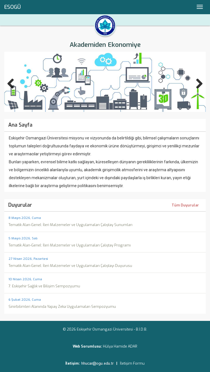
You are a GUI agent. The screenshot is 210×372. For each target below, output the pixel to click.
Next (196, 82)
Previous (13, 82)
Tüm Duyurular (185, 206)
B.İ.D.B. (141, 329)
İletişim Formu (132, 363)
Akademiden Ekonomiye (105, 45)
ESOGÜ (12, 7)
